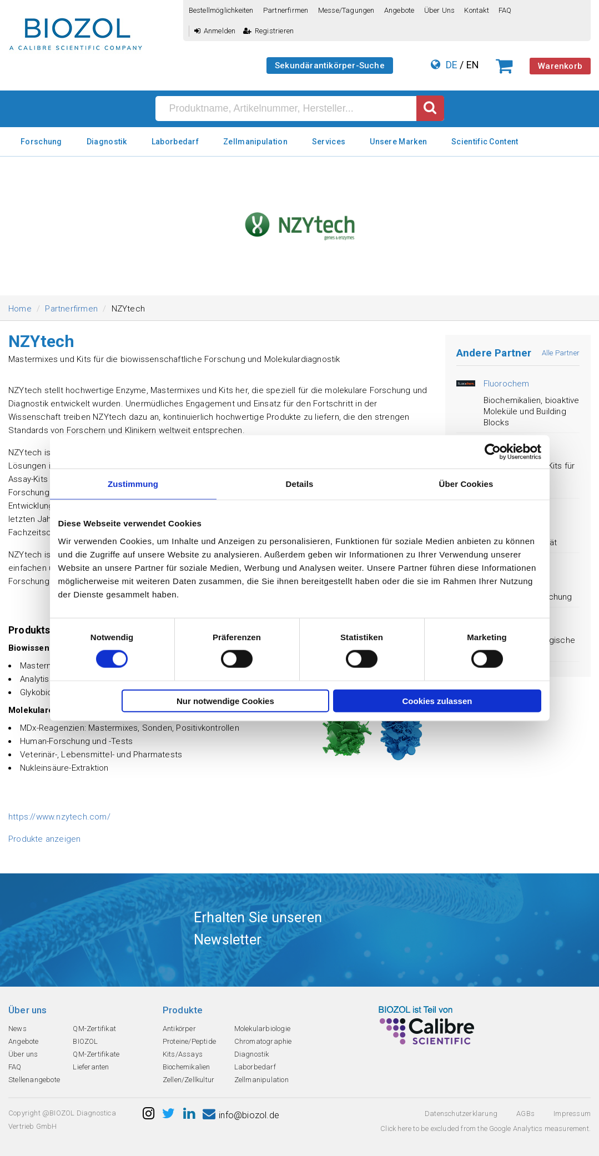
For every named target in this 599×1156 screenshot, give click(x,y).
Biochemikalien (186, 1067)
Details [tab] (300, 484)
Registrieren (268, 31)
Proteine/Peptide (189, 1041)
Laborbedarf (175, 141)
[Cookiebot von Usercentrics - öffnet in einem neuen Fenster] (492, 452)
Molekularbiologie (262, 1028)
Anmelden (215, 31)
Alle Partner (561, 353)
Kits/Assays (183, 1054)
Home (20, 309)
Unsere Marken (398, 141)
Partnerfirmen (286, 10)
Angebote (399, 10)
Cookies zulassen (437, 700)
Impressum (572, 1113)
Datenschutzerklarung (461, 1113)
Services (328, 141)
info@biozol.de (241, 1115)
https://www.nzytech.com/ (59, 817)
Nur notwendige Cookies (225, 700)
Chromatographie (263, 1041)
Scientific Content (484, 141)
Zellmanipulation (255, 141)
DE (451, 65)
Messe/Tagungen (346, 10)
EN (472, 65)
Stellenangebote (34, 1079)
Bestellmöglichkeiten (221, 10)
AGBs (525, 1113)
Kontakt (476, 10)
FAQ (505, 10)
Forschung (41, 141)
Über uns (439, 10)
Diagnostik (107, 141)
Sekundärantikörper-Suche (330, 66)
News (17, 1028)
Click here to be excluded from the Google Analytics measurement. (485, 1128)
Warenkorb (560, 66)
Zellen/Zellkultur (188, 1079)
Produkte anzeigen (44, 839)
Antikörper (179, 1028)
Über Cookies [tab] (466, 484)
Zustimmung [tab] (133, 484)
